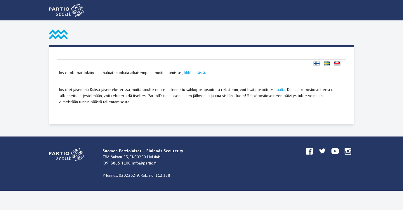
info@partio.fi (144, 163)
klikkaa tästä (194, 72)
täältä (280, 89)
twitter (322, 156)
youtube (335, 156)
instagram (348, 156)
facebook (309, 156)
